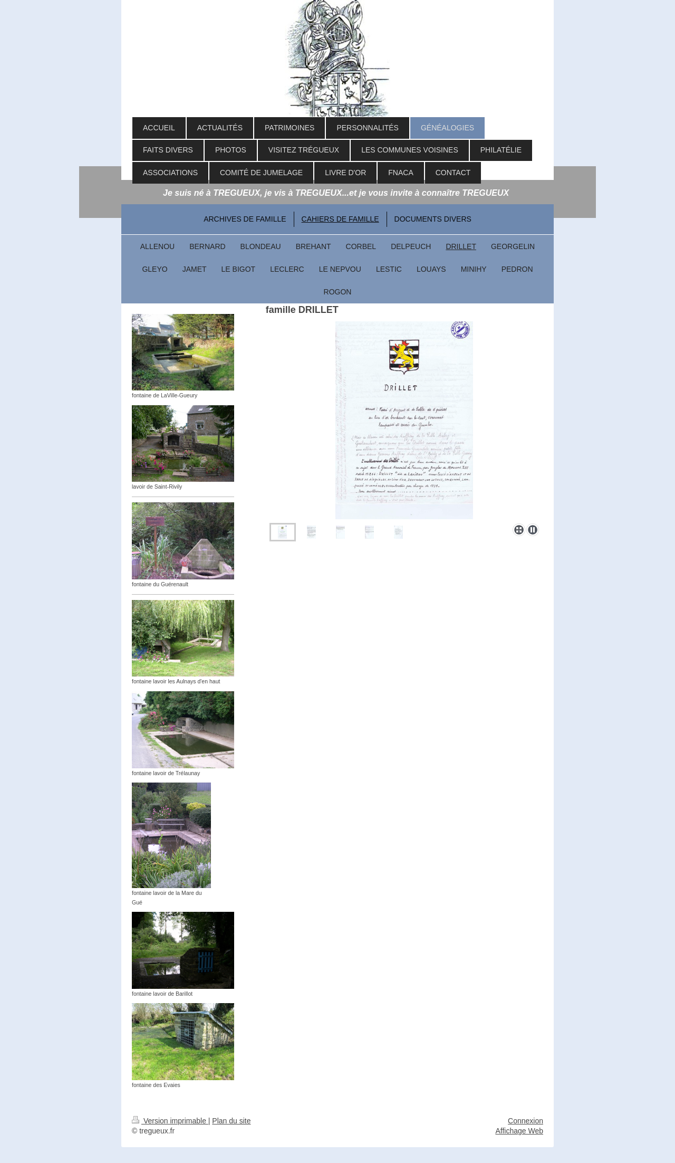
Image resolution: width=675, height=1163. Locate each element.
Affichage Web (519, 1131)
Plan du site (231, 1121)
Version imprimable (170, 1121)
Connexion (525, 1121)
